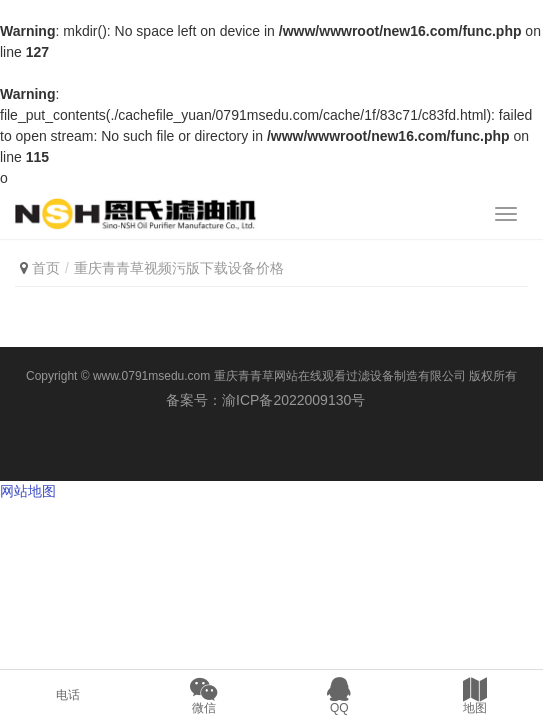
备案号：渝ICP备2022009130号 (271, 400)
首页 (46, 268)
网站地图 (28, 491)
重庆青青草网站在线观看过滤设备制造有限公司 (340, 376)
